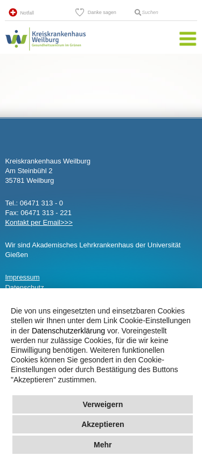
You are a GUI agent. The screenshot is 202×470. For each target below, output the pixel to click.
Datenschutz (24, 287)
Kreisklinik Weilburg (45, 50)
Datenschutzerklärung (68, 330)
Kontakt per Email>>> (38, 222)
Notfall (27, 13)
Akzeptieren (102, 424)
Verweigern (102, 404)
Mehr (103, 444)
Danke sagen (102, 12)
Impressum (22, 277)
